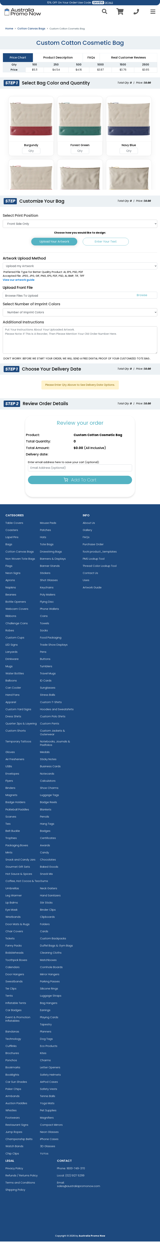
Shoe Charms (49, 793)
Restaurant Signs (16, 1130)
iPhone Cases (49, 1144)
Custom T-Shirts (51, 707)
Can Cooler (13, 693)
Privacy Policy (14, 1173)
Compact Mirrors (51, 1130)
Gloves (10, 757)
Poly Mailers (47, 600)
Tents (9, 1001)
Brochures (12, 1058)
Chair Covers (14, 936)
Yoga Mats (47, 1109)
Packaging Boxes (16, 850)
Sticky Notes (48, 765)
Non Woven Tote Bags (20, 564)
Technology (13, 1044)
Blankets (45, 815)
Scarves (10, 822)
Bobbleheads (14, 958)
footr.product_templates (100, 557)
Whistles (11, 1116)
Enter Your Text (106, 247)
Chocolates (48, 865)
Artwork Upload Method (24, 263)
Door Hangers (14, 979)
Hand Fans (12, 700)
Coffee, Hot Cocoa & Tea (22, 886)
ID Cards (46, 686)
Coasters (11, 535)
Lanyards (11, 657)
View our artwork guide (19, 285)
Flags (8, 571)
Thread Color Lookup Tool (100, 571)
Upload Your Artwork (54, 247)
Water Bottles (14, 679)
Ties (8, 829)
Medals (45, 757)
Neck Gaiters (48, 893)
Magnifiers (47, 1123)
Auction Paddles (16, 1109)
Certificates (48, 843)
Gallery (87, 535)
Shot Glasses (49, 585)
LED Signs (11, 650)
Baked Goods (49, 872)
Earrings (45, 1015)
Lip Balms (11, 908)
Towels (44, 628)
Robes (9, 636)
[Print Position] (80, 229)
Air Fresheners (14, 765)
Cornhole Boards (51, 972)
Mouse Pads (48, 528)
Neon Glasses (49, 1137)
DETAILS (109, 2)
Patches (45, 535)
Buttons (45, 664)
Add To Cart (80, 485)
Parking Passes (50, 987)
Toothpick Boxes (16, 965)
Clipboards (47, 922)
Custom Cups (14, 643)
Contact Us (90, 578)
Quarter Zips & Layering (21, 729)
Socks (44, 636)
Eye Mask (11, 915)
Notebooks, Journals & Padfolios (55, 748)
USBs (8, 772)
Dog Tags (46, 1044)
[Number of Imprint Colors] (80, 317)
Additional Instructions (23, 327)
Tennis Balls (47, 1101)
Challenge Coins (16, 628)
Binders (10, 793)
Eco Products (48, 1051)
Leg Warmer (13, 901)
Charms (45, 1066)
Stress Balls (47, 700)
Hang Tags (47, 829)
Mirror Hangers (49, 979)
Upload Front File (18, 293)
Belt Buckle (12, 836)
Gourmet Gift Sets (17, 872)
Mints (8, 858)
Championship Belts (19, 1144)
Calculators (48, 786)
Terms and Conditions (20, 1188)
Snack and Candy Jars (20, 865)
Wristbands (13, 922)
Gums (44, 886)
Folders (45, 929)
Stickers (45, 578)
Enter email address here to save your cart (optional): (63, 467)
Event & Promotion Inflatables (17, 1024)
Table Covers (14, 528)
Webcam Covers (16, 614)
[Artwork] (80, 271)
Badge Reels (48, 808)
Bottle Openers (15, 607)
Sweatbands (14, 987)
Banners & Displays (53, 564)
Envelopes (12, 779)
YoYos (44, 1159)
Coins (44, 621)
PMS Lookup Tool (93, 564)
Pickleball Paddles (17, 815)
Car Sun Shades (16, 1087)
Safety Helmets (50, 1080)
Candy (44, 858)
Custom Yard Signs (18, 714)
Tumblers (46, 671)
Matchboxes (48, 965)
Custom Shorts (15, 736)
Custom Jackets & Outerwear (52, 737)
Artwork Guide (92, 593)
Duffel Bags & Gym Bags (56, 951)
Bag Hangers (48, 1008)
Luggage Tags (49, 800)
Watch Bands (14, 1152)
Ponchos (11, 1066)
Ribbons (10, 621)
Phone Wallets (49, 614)
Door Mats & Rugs (17, 929)
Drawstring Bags (51, 557)
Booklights (12, 1080)
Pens (43, 657)
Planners (45, 1037)
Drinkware (12, 664)
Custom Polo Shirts (52, 722)
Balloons (11, 686)
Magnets (11, 800)
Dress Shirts (13, 722)
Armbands (12, 1101)
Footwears (12, 1123)
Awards (45, 850)
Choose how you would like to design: (80, 238)
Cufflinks (11, 1051)
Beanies (10, 600)
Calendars (12, 972)
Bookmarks (12, 1073)
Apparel (10, 707)
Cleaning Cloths (51, 958)
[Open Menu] (151, 12)
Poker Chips (13, 1094)
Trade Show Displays (54, 650)
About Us (89, 528)
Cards (44, 936)
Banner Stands (50, 571)
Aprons (10, 585)
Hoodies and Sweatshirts (57, 714)
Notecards (47, 779)
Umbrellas (12, 893)
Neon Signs (12, 578)
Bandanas (12, 1037)
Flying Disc (47, 607)
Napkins (10, 593)
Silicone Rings (49, 994)
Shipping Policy (15, 1195)
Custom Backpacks (53, 944)
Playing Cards (49, 1023)
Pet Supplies (48, 1116)
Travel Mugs (48, 679)
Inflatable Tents (15, 1008)
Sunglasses (47, 693)
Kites (43, 1058)
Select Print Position (20, 220)
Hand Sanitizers (50, 901)
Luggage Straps (50, 1001)
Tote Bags (47, 550)
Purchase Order (93, 550)
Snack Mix (46, 879)
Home (9, 34)
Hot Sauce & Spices (18, 879)
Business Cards (50, 772)
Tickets (10, 944)
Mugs (9, 671)
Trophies (11, 843)
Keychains (47, 593)
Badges (45, 836)
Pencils (44, 822)
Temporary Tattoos (18, 747)
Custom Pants (49, 729)
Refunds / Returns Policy (21, 1181)
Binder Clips (48, 915)
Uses (86, 585)
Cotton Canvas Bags (31, 34)
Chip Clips (12, 1159)
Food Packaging (50, 643)
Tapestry (46, 1030)
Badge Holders (15, 808)
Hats (43, 542)
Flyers (9, 786)
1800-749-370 (76, 1173)
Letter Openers (50, 1073)
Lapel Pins (11, 542)
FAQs (86, 542)
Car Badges (13, 1015)
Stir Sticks (46, 908)
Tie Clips (10, 994)
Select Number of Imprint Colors (31, 309)
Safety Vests (48, 1094)
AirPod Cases (49, 1087)
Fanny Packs (13, 951)
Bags (8, 550)
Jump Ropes (13, 1137)
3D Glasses (47, 1152)
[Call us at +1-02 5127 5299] (136, 13)
